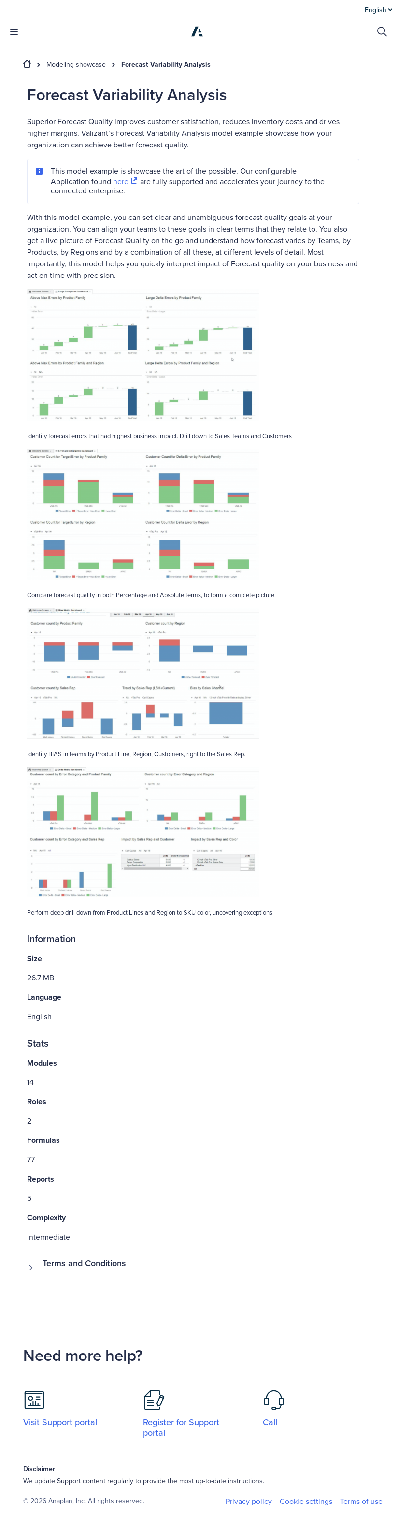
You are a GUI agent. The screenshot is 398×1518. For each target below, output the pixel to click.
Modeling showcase (76, 65)
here (125, 182)
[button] (193, 1268)
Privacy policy (249, 1501)
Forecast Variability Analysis (166, 65)
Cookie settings (306, 1501)
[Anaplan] (197, 31)
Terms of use (361, 1501)
